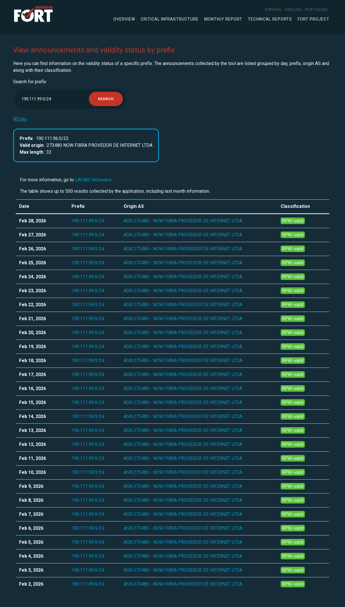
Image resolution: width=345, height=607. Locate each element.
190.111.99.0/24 (88, 221)
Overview (124, 19)
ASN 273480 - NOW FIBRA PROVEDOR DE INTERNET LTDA (183, 221)
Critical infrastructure (170, 19)
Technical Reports (270, 19)
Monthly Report (223, 19)
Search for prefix (29, 81)
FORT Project (313, 19)
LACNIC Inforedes (93, 179)
